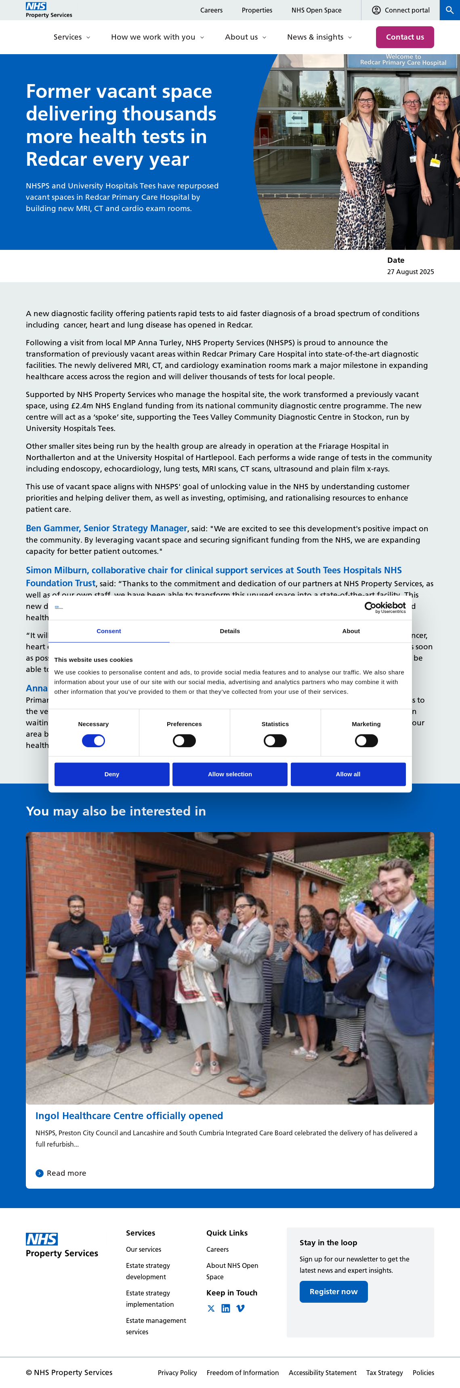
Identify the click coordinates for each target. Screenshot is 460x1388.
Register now (334, 1291)
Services (68, 37)
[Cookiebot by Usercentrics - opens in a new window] (370, 608)
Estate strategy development (148, 1271)
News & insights (315, 37)
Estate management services (156, 1326)
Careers (211, 10)
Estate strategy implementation (150, 1298)
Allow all (348, 774)
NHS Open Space (317, 10)
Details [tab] (230, 630)
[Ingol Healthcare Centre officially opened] (230, 1010)
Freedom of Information (243, 1373)
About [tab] (351, 630)
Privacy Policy (177, 1373)
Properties (257, 10)
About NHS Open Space (232, 1271)
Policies (423, 1373)
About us (241, 37)
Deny (112, 774)
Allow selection (230, 774)
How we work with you (153, 37)
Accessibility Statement (323, 1373)
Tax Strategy (384, 1373)
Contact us (405, 37)
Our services (143, 1249)
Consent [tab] (109, 630)
